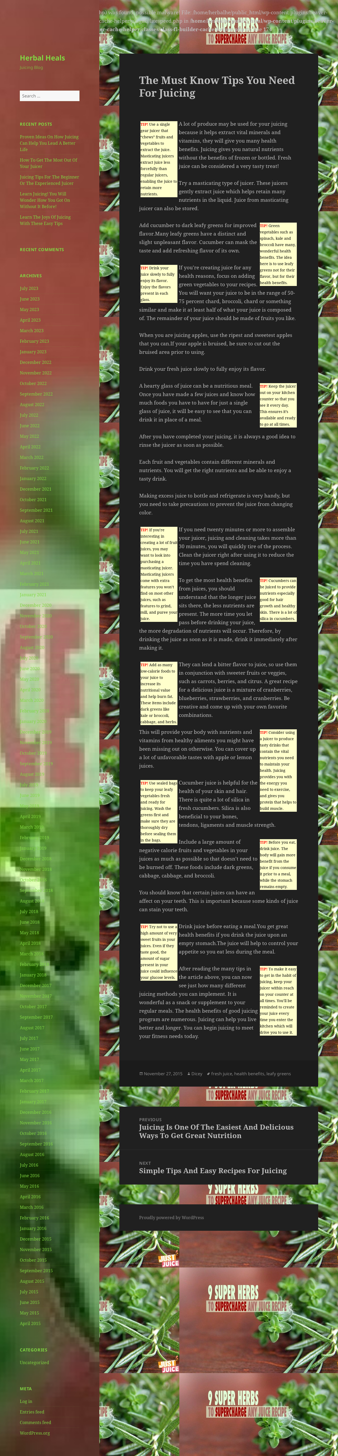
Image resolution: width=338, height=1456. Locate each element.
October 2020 (33, 626)
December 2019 (35, 732)
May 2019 (29, 806)
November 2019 (36, 742)
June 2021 (30, 542)
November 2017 (36, 996)
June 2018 (30, 922)
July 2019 (29, 785)
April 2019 (30, 816)
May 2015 (29, 1313)
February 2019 (34, 837)
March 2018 (32, 954)
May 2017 (29, 1059)
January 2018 (33, 975)
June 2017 (30, 1049)
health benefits (249, 1074)
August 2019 (32, 774)
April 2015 (30, 1323)
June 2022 (30, 426)
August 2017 (32, 1028)
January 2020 (33, 721)
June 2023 (30, 299)
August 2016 (32, 1154)
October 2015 (33, 1260)
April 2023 (30, 320)
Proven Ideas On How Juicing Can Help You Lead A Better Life (49, 143)
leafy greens (278, 1074)
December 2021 (35, 489)
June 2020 (30, 668)
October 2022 (33, 383)
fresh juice (221, 1074)
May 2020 (29, 679)
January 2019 (33, 848)
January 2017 (33, 1102)
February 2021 (34, 584)
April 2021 (30, 563)
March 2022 (32, 457)
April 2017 (30, 1070)
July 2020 (29, 658)
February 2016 (34, 1218)
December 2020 (35, 605)
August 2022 (32, 404)
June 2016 (30, 1175)
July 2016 (29, 1165)
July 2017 (29, 1038)
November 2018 (36, 869)
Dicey (196, 1074)
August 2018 (32, 901)
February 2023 (34, 341)
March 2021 (32, 573)
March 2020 (32, 700)
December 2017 (35, 985)
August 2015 (32, 1281)
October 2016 (33, 1133)
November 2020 (36, 616)
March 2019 (32, 827)
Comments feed (35, 1422)
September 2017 (36, 1017)
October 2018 (33, 880)
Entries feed (32, 1412)
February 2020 (34, 711)
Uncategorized (34, 1362)
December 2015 (35, 1239)
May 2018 (29, 933)
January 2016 (33, 1228)
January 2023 (33, 352)
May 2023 (29, 309)
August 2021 (32, 521)
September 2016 (36, 1144)
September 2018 (36, 890)
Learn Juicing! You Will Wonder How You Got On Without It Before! (45, 200)
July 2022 (29, 415)
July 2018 (29, 911)
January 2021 (33, 595)
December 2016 (35, 1112)
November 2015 (36, 1249)
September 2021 (36, 510)
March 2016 (32, 1207)
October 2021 (33, 499)
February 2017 (34, 1091)
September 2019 (36, 764)
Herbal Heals (42, 58)
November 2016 (36, 1123)
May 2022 (29, 436)
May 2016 (29, 1186)
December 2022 (35, 362)
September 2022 (36, 394)
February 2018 (34, 964)
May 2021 (29, 552)
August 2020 (32, 647)
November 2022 (36, 373)
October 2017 (33, 1006)
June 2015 (30, 1302)
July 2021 (29, 531)
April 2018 (30, 943)
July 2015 (29, 1292)
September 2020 (36, 637)
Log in (26, 1401)
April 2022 (30, 447)
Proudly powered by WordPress (171, 1217)
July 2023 (29, 288)
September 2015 (36, 1271)
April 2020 (30, 690)
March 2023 (32, 331)
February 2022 (34, 468)
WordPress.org (35, 1433)
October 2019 (33, 753)
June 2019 (30, 795)
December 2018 (35, 859)
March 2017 (32, 1080)
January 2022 (33, 478)
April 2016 (30, 1197)
